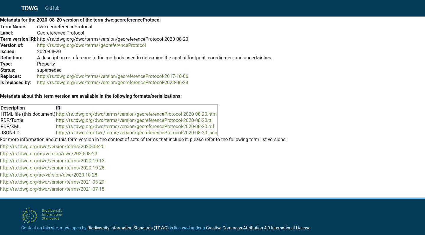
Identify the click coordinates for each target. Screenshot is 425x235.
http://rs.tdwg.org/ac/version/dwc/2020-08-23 (48, 153)
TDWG (29, 8)
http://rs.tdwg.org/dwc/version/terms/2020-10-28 (52, 168)
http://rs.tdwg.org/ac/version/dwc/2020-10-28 (48, 175)
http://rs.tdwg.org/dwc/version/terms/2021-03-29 (52, 182)
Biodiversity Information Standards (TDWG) (128, 228)
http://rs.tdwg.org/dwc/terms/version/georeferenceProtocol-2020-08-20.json (137, 133)
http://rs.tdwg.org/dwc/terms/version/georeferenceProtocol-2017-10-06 (112, 76)
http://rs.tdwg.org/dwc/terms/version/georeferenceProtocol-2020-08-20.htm (136, 114)
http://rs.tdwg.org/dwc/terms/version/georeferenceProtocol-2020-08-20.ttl (134, 120)
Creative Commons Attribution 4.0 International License (258, 228)
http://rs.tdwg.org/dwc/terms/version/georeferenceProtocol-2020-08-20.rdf (135, 126)
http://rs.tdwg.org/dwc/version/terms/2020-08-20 (52, 146)
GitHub (52, 8)
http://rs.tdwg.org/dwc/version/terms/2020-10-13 (52, 161)
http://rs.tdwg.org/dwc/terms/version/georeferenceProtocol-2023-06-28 (112, 82)
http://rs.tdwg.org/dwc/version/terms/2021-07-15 (52, 189)
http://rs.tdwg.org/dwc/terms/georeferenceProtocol (91, 45)
